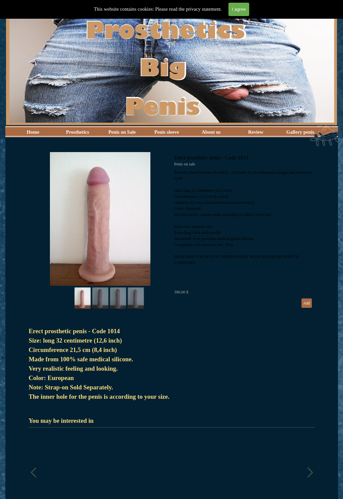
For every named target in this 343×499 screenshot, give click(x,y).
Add (306, 303)
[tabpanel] (172, 364)
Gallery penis (300, 132)
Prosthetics (77, 132)
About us (211, 132)
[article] (172, 231)
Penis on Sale (122, 132)
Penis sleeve (166, 132)
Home (33, 132)
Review (256, 132)
